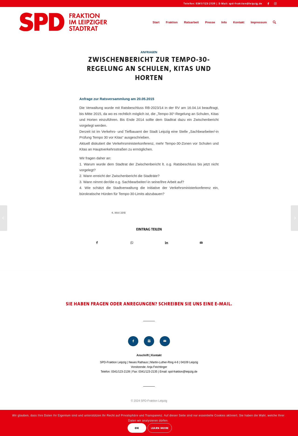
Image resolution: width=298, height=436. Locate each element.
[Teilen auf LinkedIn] (166, 242)
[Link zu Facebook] (268, 3)
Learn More (160, 428)
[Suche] (274, 22)
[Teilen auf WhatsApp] (132, 242)
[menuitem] (156, 22)
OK (137, 428)
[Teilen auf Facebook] (97, 242)
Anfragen (149, 52)
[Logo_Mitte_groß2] (63, 22)
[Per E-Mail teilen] (201, 242)
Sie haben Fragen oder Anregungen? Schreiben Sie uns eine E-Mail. (149, 304)
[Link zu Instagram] (275, 3)
